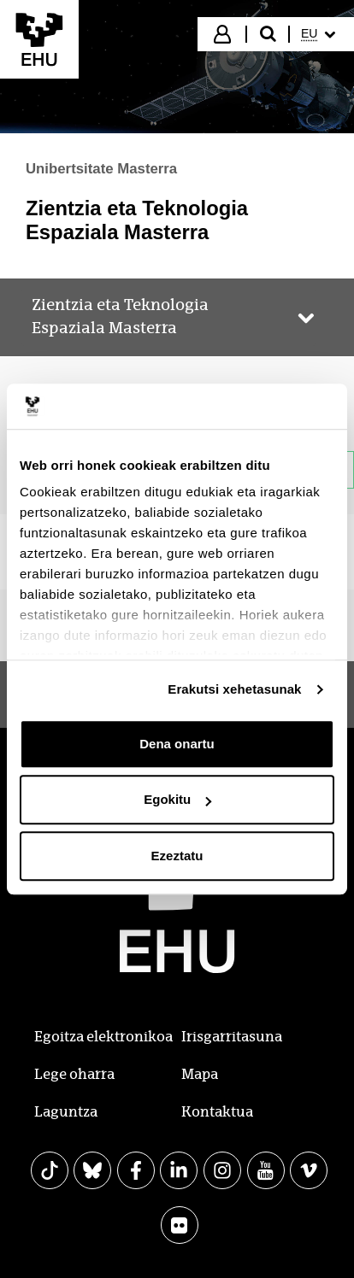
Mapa (199, 1074)
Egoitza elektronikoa (103, 1037)
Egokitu (177, 799)
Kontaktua (217, 1112)
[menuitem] (320, 34)
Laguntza (65, 1112)
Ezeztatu (177, 855)
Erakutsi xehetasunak (234, 689)
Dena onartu (177, 743)
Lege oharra (74, 1074)
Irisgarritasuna (231, 1037)
